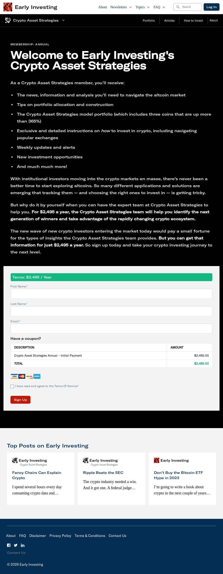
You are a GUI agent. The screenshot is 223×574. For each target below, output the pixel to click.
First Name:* (19, 286)
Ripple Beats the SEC (103, 472)
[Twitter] (15, 545)
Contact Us (117, 535)
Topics (143, 7)
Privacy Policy (60, 535)
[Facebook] (8, 545)
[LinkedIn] (22, 545)
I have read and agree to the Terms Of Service (46, 386)
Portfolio (149, 20)
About (102, 7)
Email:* (15, 321)
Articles (169, 20)
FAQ (160, 7)
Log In (211, 7)
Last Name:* (18, 304)
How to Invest (193, 20)
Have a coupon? (25, 338)
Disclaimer (37, 535)
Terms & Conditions (90, 535)
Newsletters (121, 7)
